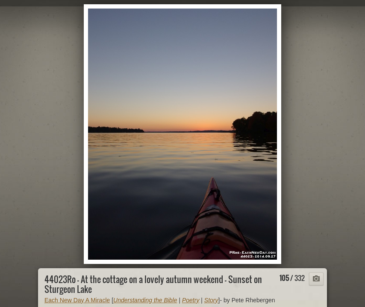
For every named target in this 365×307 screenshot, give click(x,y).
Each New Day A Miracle (77, 300)
